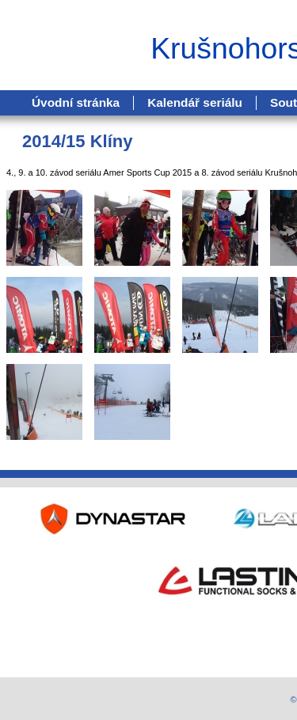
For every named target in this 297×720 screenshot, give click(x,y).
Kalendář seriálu (194, 102)
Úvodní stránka (76, 102)
